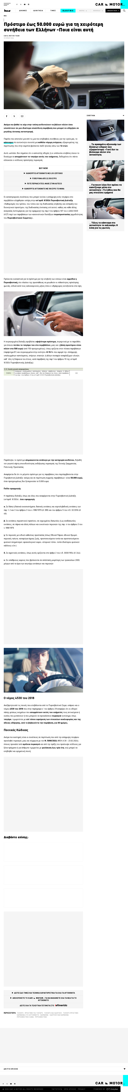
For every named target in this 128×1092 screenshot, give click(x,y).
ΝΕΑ (5, 16)
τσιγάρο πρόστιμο (70, 1013)
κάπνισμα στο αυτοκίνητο (28, 1015)
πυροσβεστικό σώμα (25, 1017)
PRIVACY (81, 1089)
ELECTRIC (68, 11)
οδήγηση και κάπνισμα (59, 1015)
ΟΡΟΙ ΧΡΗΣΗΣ (70, 1089)
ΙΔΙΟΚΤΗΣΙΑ (38, 10)
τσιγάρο (20, 1013)
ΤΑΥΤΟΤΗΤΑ (57, 1089)
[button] (7, 4)
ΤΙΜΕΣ (53, 10)
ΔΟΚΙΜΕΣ (23, 10)
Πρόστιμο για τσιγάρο (34, 1013)
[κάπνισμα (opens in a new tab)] (8, 142)
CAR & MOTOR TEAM (12, 36)
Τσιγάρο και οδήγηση (53, 1013)
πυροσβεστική (41, 1017)
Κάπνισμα (44, 1015)
